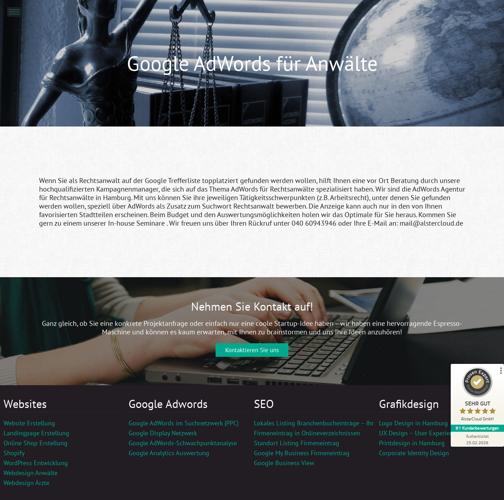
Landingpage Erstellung (36, 433)
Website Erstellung (29, 423)
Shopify (14, 453)
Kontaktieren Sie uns (252, 350)
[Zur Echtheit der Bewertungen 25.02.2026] (477, 439)
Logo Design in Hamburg (413, 423)
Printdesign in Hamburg (412, 443)
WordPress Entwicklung (36, 463)
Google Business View (284, 463)
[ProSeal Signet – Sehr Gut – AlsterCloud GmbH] (477, 396)
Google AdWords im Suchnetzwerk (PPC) (184, 423)
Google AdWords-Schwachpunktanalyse (183, 443)
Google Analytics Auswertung (169, 453)
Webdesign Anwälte (31, 473)
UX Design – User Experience (419, 433)
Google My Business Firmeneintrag (301, 453)
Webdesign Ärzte (26, 483)
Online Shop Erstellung (35, 443)
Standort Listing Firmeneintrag (296, 443)
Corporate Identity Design (414, 453)
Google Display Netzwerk (163, 433)
